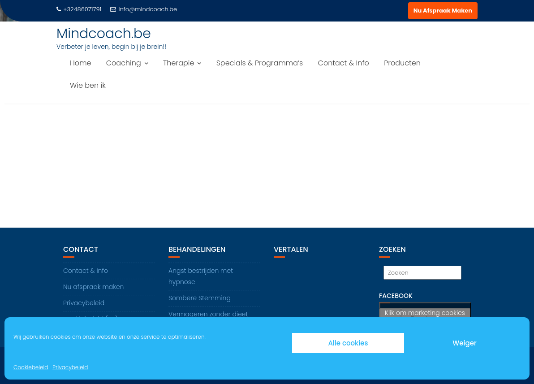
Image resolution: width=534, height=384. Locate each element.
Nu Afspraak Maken (442, 10)
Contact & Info (343, 63)
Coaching (123, 63)
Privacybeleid (70, 367)
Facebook (396, 295)
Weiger (464, 343)
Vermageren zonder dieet (208, 314)
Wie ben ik (88, 85)
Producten (402, 63)
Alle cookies (348, 343)
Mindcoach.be (103, 33)
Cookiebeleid (30, 367)
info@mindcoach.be (143, 9)
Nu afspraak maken (93, 286)
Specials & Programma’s (259, 63)
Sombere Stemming (199, 297)
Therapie (178, 63)
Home (80, 63)
